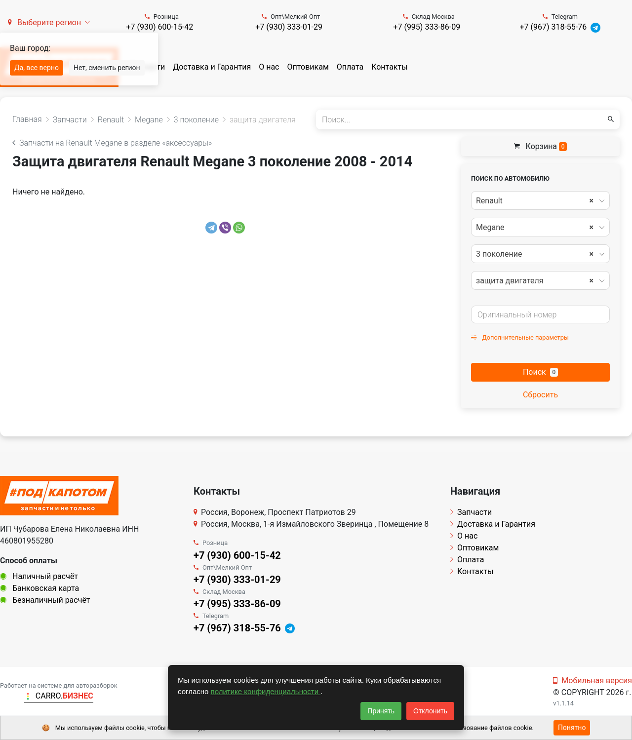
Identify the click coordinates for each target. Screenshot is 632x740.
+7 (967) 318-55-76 (553, 27)
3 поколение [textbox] (534, 254)
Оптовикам (307, 67)
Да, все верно (36, 68)
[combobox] (540, 200)
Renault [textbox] (534, 201)
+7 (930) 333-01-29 (288, 27)
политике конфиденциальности (266, 691)
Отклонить (430, 711)
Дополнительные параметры (520, 337)
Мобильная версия (592, 680)
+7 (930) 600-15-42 (159, 27)
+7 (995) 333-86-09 (426, 27)
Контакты (389, 67)
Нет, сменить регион (107, 68)
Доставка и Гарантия (212, 67)
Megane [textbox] (534, 227)
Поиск (540, 372)
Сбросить (540, 394)
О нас (269, 67)
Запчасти (471, 512)
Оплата (350, 67)
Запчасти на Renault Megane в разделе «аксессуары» (112, 143)
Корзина (540, 146)
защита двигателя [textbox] (534, 281)
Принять (381, 711)
